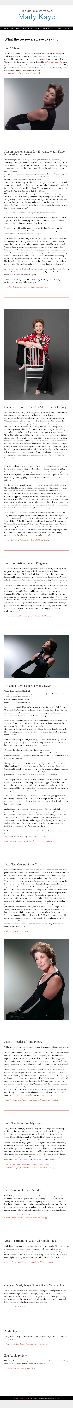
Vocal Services (48, 28)
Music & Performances (31, 28)
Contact (67, 28)
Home (5, 28)
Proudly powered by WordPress (22, 1398)
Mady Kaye (15, 28)
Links (59, 28)
